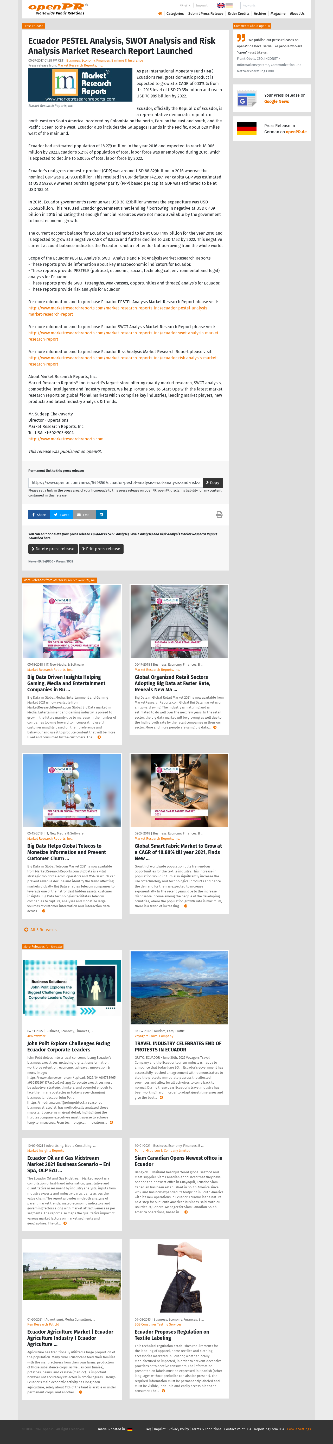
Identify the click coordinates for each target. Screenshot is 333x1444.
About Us (297, 13)
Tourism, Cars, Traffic (168, 1031)
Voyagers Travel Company (154, 1036)
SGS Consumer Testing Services (158, 1324)
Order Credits (238, 13)
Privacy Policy (179, 1429)
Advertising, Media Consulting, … (70, 1146)
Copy (212, 482)
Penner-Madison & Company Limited (162, 1150)
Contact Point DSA (237, 1429)
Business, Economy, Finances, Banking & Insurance (104, 60)
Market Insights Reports (45, 1150)
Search (293, 5)
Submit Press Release (205, 13)
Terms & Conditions (206, 1429)
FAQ (148, 1429)
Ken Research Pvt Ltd (43, 1324)
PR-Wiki (185, 5)
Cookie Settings (299, 1429)
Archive (260, 13)
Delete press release (53, 548)
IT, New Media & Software (65, 664)
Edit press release (101, 548)
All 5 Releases (39, 929)
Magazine (278, 13)
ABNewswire (36, 1036)
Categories (175, 13)
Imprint (202, 5)
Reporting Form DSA (269, 1429)
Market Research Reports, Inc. (80, 65)
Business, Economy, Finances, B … (178, 664)
